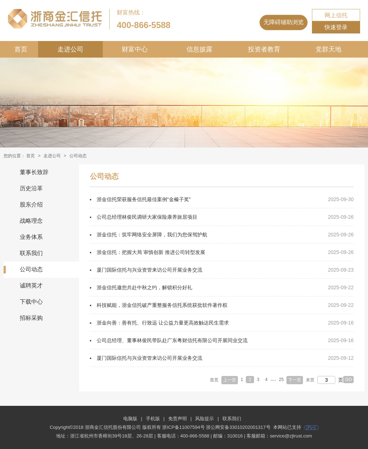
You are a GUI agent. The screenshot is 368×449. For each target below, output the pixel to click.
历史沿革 (31, 188)
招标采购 (31, 318)
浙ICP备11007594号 (183, 427)
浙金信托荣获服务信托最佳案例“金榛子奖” (143, 199)
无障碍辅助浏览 (283, 22)
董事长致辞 (34, 172)
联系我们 (31, 253)
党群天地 (328, 49)
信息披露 (199, 49)
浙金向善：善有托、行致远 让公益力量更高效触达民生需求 (163, 323)
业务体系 (31, 237)
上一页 (229, 379)
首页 (20, 49)
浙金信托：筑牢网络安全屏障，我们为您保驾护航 (152, 234)
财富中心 (135, 49)
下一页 (294, 379)
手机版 (153, 418)
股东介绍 (31, 204)
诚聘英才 (31, 285)
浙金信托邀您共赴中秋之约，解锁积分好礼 (144, 287)
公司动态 (31, 269)
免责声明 (177, 418)
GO (348, 379)
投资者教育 (264, 49)
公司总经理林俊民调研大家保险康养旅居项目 (147, 217)
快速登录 (336, 27)
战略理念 (31, 221)
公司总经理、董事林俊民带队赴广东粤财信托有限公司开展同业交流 (172, 340)
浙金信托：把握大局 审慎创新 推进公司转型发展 (151, 252)
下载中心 (31, 302)
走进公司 (70, 49)
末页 (310, 379)
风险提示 (204, 418)
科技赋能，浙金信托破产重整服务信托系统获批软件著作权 (162, 305)
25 (281, 379)
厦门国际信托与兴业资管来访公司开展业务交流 (149, 270)
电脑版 (130, 418)
